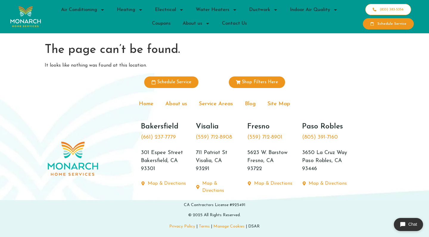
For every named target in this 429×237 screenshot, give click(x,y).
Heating (130, 9)
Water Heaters (216, 9)
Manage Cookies (229, 226)
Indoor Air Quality (314, 9)
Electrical (169, 9)
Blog (250, 104)
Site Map (279, 104)
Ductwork (263, 9)
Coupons (161, 23)
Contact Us (234, 23)
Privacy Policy (182, 226)
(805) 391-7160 (320, 137)
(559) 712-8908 (214, 137)
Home (146, 104)
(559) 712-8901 (264, 137)
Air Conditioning (83, 9)
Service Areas (216, 104)
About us (196, 23)
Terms (204, 226)
